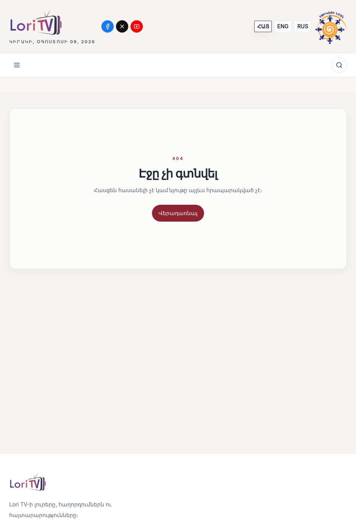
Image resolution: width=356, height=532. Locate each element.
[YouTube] (137, 26)
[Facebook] (107, 26)
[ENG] (283, 26)
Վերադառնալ (178, 213)
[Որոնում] (339, 65)
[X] (122, 26)
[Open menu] (16, 65)
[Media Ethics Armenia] (331, 26)
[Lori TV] (35, 22)
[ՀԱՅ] (263, 26)
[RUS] (303, 26)
